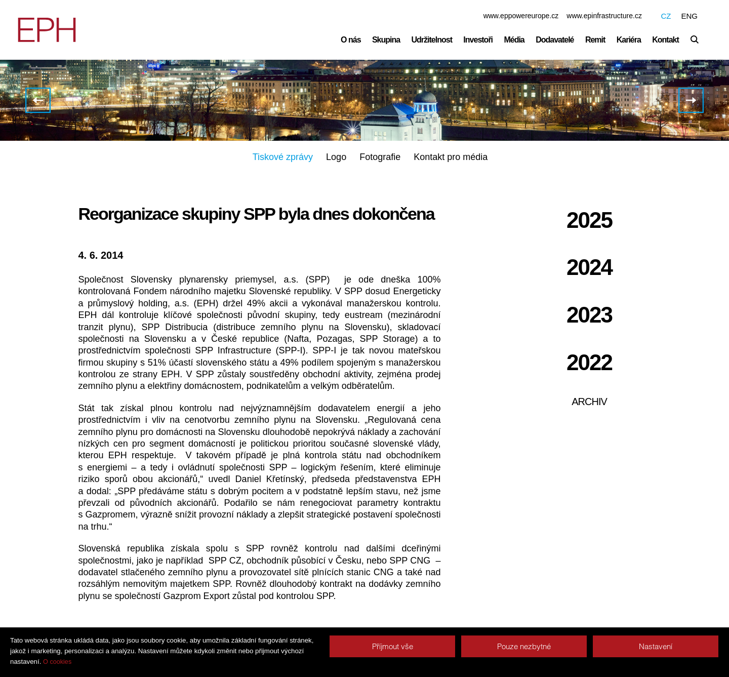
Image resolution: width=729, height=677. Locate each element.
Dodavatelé (555, 39)
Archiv (589, 402)
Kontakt (665, 39)
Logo (336, 158)
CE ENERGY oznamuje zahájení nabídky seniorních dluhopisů (691, 101)
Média (514, 39)
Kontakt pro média (451, 158)
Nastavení (655, 646)
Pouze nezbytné (524, 646)
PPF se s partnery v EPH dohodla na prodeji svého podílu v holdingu (38, 101)
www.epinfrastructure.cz (604, 16)
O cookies (57, 661)
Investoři (478, 39)
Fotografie (379, 158)
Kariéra (629, 39)
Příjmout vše (392, 646)
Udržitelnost (432, 39)
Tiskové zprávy (283, 158)
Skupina (386, 39)
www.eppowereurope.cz (521, 16)
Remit (595, 39)
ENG (689, 16)
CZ (666, 16)
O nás (350, 39)
